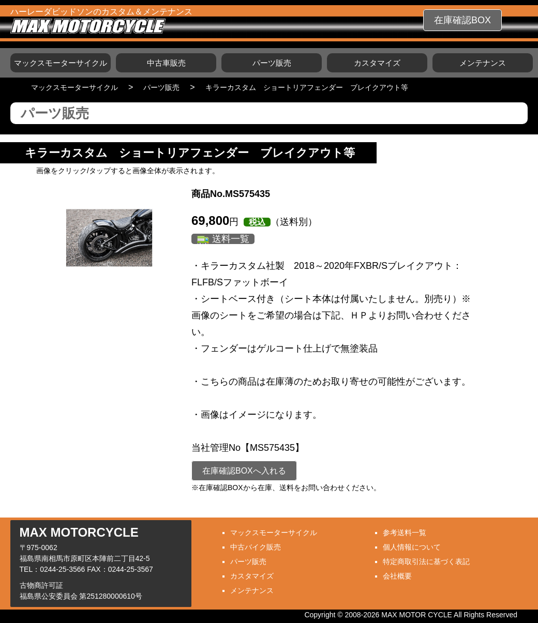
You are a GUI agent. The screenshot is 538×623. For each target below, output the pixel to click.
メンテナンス (482, 62)
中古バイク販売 (255, 547)
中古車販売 (166, 62)
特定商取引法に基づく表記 (426, 561)
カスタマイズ (377, 62)
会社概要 (397, 576)
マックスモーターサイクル (60, 62)
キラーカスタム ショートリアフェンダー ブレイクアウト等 (306, 87)
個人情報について (412, 547)
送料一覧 (230, 239)
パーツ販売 (271, 62)
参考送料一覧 (404, 532)
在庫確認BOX (462, 20)
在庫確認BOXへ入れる (244, 470)
